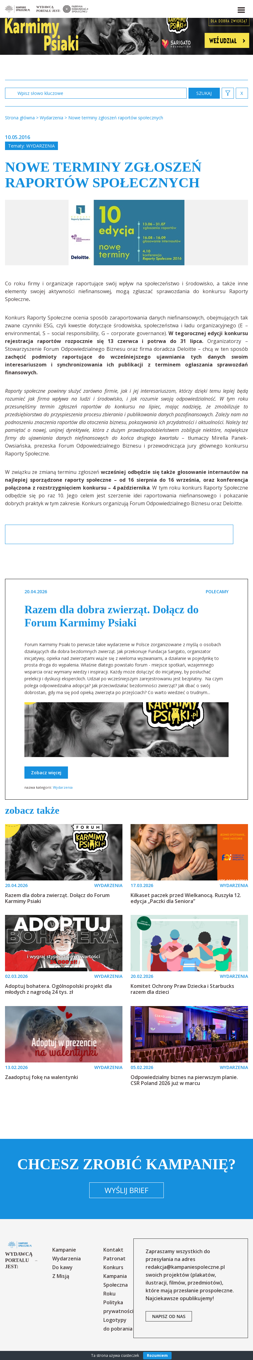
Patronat (114, 1258)
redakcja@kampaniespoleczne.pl (185, 1267)
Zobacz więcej (46, 773)
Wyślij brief (126, 1190)
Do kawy (62, 1267)
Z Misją (60, 1276)
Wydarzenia (40, 146)
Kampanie (64, 1249)
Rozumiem (157, 1355)
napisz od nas (168, 1316)
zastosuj (204, 93)
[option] (126, 232)
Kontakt (113, 1249)
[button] (241, 8)
